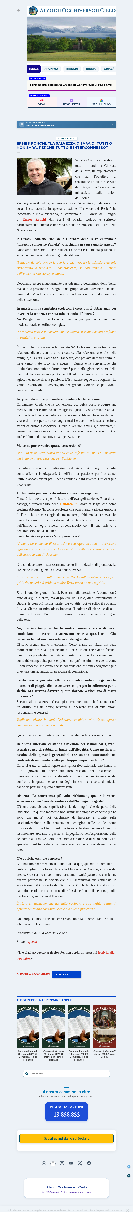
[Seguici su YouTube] (71, 1163)
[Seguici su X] (80, 1163)
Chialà (113, 68)
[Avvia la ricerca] (26, 1073)
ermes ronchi (67, 974)
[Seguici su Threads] (53, 1164)
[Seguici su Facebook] (89, 1163)
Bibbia (94, 68)
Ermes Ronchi (34, 219)
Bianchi (76, 68)
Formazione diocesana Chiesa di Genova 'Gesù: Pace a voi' (71, 85)
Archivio (54, 68)
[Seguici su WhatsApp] (44, 1163)
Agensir (32, 941)
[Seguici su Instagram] (62, 1163)
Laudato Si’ (69, 504)
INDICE (34, 68)
